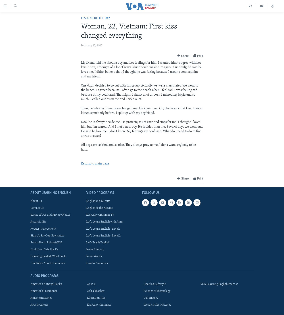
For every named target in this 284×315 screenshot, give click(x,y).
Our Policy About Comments (47, 263)
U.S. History (151, 298)
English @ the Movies (99, 208)
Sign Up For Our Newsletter (47, 235)
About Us (36, 201)
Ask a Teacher (96, 291)
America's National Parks (46, 284)
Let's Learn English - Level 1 (103, 228)
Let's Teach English (98, 242)
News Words (94, 256)
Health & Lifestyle (155, 284)
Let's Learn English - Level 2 (103, 235)
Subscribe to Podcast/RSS (46, 242)
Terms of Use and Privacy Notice (50, 215)
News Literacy (95, 249)
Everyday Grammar (99, 304)
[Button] (183, 55)
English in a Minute (98, 201)
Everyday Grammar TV (100, 215)
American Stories (41, 298)
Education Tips (96, 298)
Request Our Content (43, 228)
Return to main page (95, 163)
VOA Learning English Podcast (219, 284)
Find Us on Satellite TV (44, 249)
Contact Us (37, 208)
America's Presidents (43, 291)
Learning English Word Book (48, 256)
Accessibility (38, 222)
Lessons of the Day (95, 18)
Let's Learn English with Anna (104, 222)
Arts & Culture (39, 304)
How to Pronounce (97, 263)
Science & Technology (157, 291)
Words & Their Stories (157, 304)
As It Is (91, 284)
